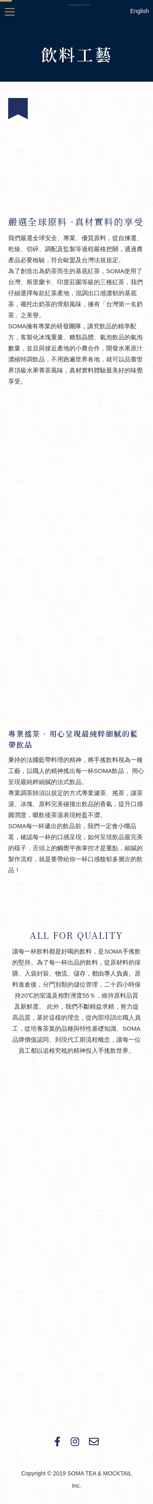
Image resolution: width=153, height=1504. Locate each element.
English (139, 11)
